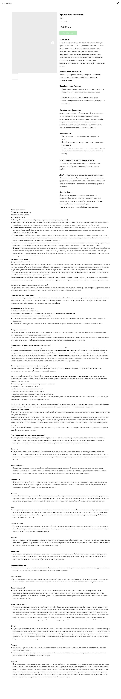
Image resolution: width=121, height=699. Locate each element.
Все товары (8, 3)
